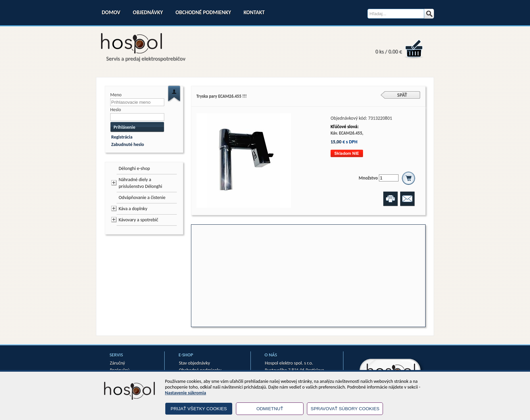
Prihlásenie (124, 127)
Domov (111, 12)
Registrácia (121, 137)
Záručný (117, 363)
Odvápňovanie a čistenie (142, 197)
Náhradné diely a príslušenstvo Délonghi (140, 183)
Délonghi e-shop (134, 168)
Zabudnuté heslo (127, 144)
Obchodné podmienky (203, 12)
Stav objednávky (194, 363)
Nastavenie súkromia (185, 393)
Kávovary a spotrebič (138, 220)
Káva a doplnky (133, 209)
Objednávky (148, 12)
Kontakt (254, 12)
